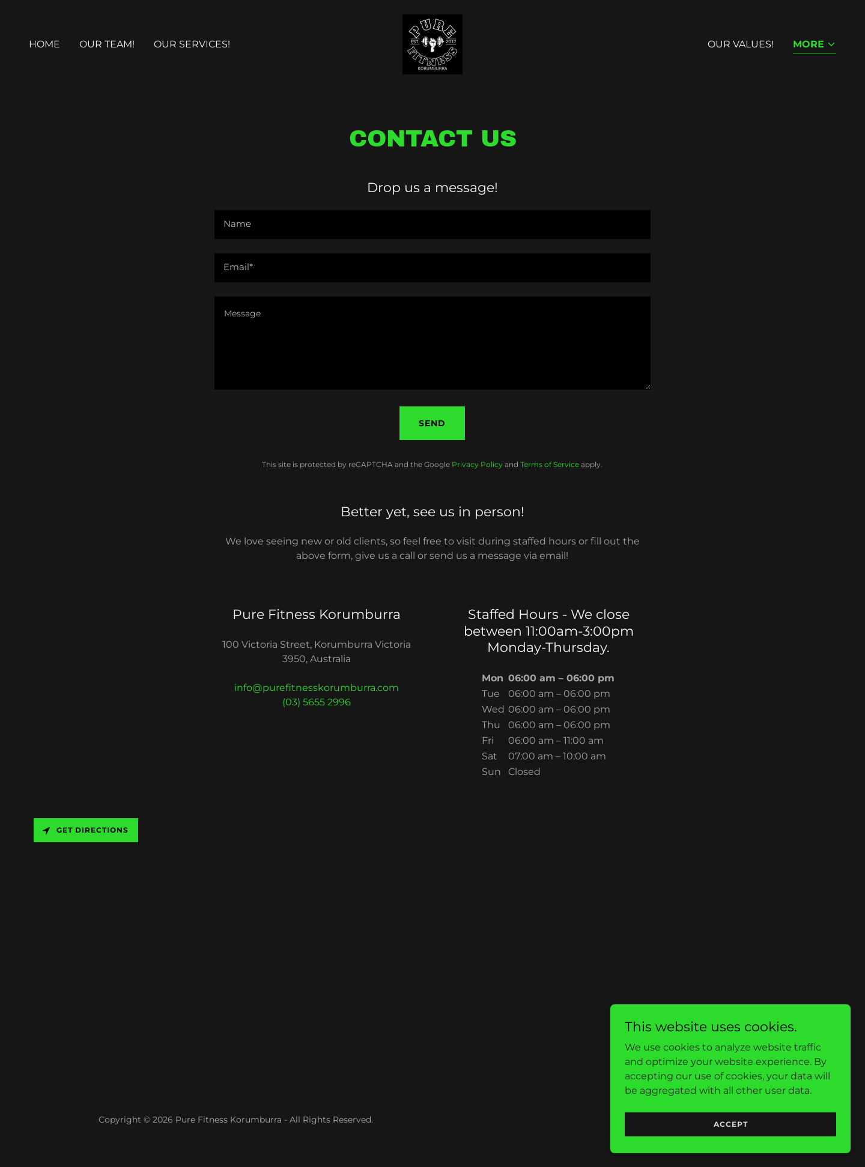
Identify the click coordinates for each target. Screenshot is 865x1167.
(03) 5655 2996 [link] (316, 702)
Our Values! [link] (741, 44)
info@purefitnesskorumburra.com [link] (316, 687)
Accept (731, 1124)
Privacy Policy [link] (477, 464)
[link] (432, 43)
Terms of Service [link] (549, 464)
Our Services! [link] (192, 44)
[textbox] (432, 224)
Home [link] (44, 44)
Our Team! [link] (107, 44)
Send (432, 423)
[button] (814, 45)
